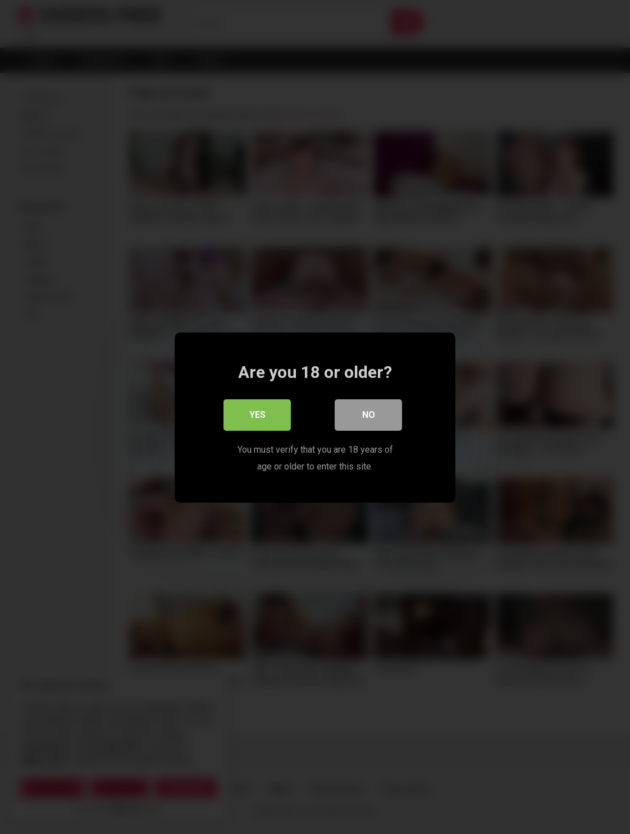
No (368, 414)
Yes (257, 414)
